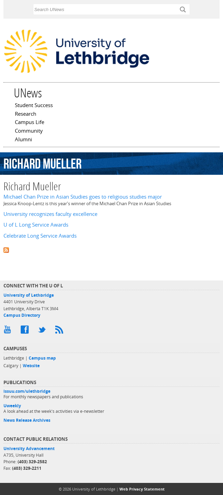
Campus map (42, 358)
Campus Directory (21, 315)
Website (31, 365)
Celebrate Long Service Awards (40, 235)
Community (29, 131)
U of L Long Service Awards (35, 224)
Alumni (23, 140)
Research (25, 114)
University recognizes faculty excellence (50, 214)
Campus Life (29, 123)
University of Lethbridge (28, 295)
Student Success (34, 106)
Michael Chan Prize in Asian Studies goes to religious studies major (82, 196)
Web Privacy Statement (142, 489)
